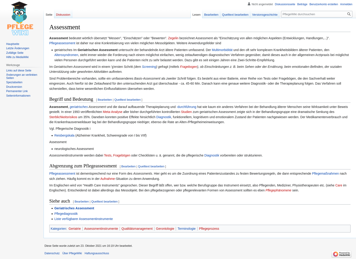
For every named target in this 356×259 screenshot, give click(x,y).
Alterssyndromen (66, 55)
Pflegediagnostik (66, 213)
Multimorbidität (222, 50)
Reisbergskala (64, 135)
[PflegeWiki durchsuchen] (316, 14)
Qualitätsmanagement (137, 228)
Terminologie (186, 228)
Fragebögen (121, 155)
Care (338, 185)
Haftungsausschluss (97, 253)
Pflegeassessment (62, 43)
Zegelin (173, 38)
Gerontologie (165, 228)
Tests (107, 155)
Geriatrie (75, 228)
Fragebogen (188, 66)
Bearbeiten (105, 99)
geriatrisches (79, 107)
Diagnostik (163, 117)
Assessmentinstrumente (101, 228)
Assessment (58, 107)
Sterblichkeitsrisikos (63, 117)
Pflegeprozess (209, 228)
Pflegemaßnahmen (325, 173)
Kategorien (58, 228)
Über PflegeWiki (72, 253)
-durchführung (186, 107)
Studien (186, 112)
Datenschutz (52, 253)
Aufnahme (107, 179)
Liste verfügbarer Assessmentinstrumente (83, 219)
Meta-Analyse (112, 112)
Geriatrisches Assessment (74, 208)
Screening (149, 66)
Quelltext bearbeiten (127, 99)
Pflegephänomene (279, 190)
